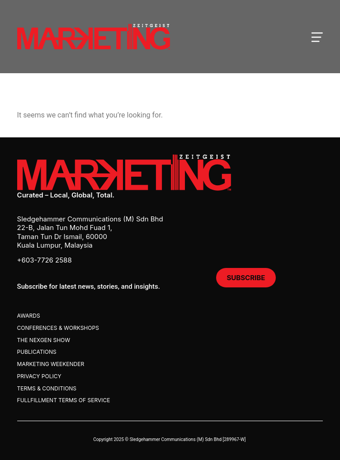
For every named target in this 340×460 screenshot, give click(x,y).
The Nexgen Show (43, 340)
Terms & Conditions (46, 388)
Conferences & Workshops (58, 327)
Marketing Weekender (51, 364)
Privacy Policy (39, 376)
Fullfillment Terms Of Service (63, 400)
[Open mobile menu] (317, 36)
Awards (28, 315)
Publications (37, 351)
